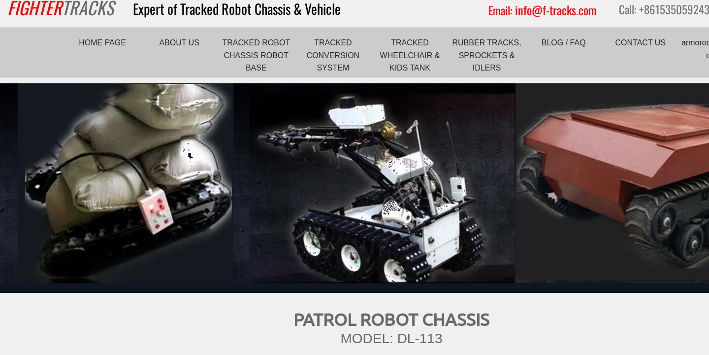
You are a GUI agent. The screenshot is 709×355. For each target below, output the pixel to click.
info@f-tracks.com (555, 10)
